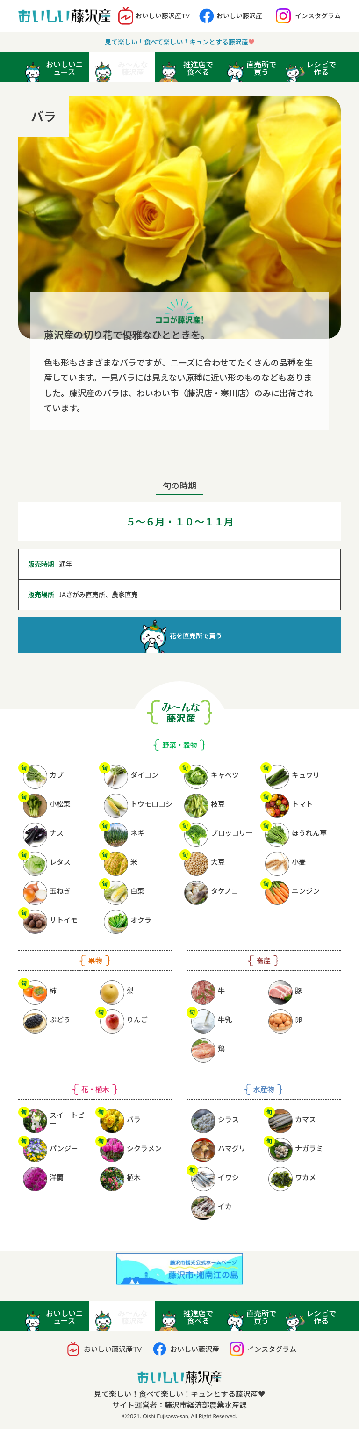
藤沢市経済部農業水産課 (206, 1404)
